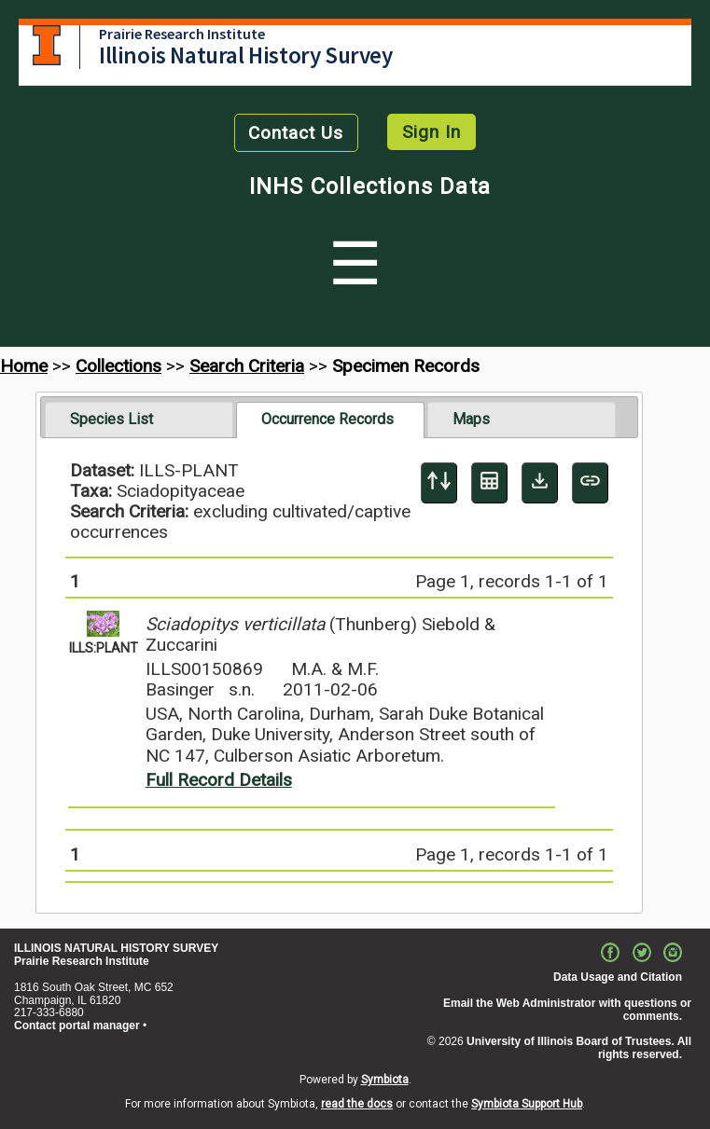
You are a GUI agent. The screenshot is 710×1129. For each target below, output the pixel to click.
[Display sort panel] (439, 482)
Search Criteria (246, 366)
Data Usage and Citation (617, 977)
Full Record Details (219, 780)
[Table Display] (489, 482)
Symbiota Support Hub (526, 1103)
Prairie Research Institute (182, 33)
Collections (118, 366)
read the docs (357, 1103)
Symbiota (385, 1079)
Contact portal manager (77, 1025)
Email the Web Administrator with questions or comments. (567, 1010)
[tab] (139, 419)
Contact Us (295, 133)
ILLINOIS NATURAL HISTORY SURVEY (116, 948)
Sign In (431, 132)
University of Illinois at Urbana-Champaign (47, 45)
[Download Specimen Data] (540, 482)
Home (24, 366)
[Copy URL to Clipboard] (590, 482)
